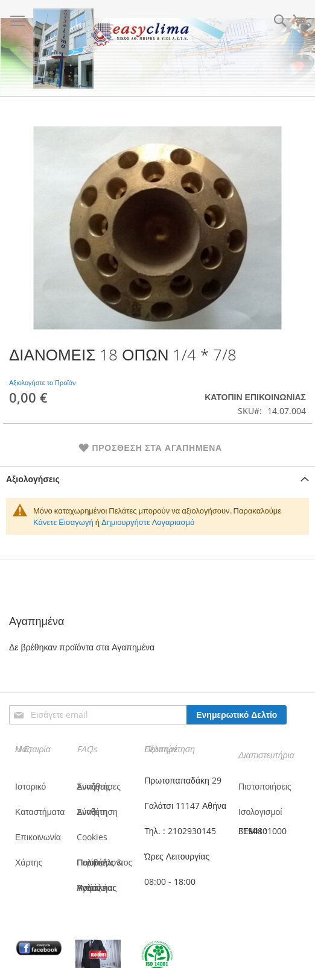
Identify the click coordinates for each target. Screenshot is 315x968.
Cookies (92, 837)
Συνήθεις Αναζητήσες (99, 786)
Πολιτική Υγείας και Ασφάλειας (96, 887)
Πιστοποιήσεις (264, 786)
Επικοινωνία (38, 837)
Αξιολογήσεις (33, 479)
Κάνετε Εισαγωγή (63, 522)
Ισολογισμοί (260, 811)
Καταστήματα (40, 811)
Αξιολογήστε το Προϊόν (42, 382)
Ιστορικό (30, 786)
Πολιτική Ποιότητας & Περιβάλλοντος (104, 862)
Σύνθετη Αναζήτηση (97, 811)
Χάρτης (28, 862)
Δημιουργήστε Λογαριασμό (147, 522)
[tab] (157, 479)
